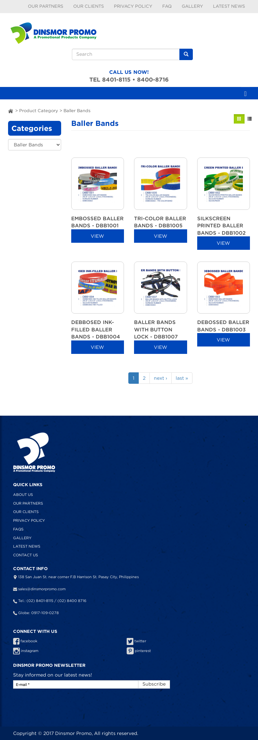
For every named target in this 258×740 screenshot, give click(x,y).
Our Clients (88, 6)
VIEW (97, 236)
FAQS (18, 529)
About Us (23, 495)
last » (182, 378)
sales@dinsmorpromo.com (42, 589)
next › (160, 378)
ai (11, 110)
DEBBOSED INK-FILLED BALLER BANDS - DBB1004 (95, 329)
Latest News (229, 6)
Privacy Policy (133, 6)
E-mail (23, 685)
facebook (25, 641)
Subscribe (154, 684)
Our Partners (45, 6)
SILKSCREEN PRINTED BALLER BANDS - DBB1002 (221, 226)
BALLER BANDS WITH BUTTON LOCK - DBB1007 (156, 329)
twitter (136, 641)
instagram (25, 651)
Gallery (192, 6)
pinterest (139, 651)
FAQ (167, 6)
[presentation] (55, 704)
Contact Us (25, 555)
